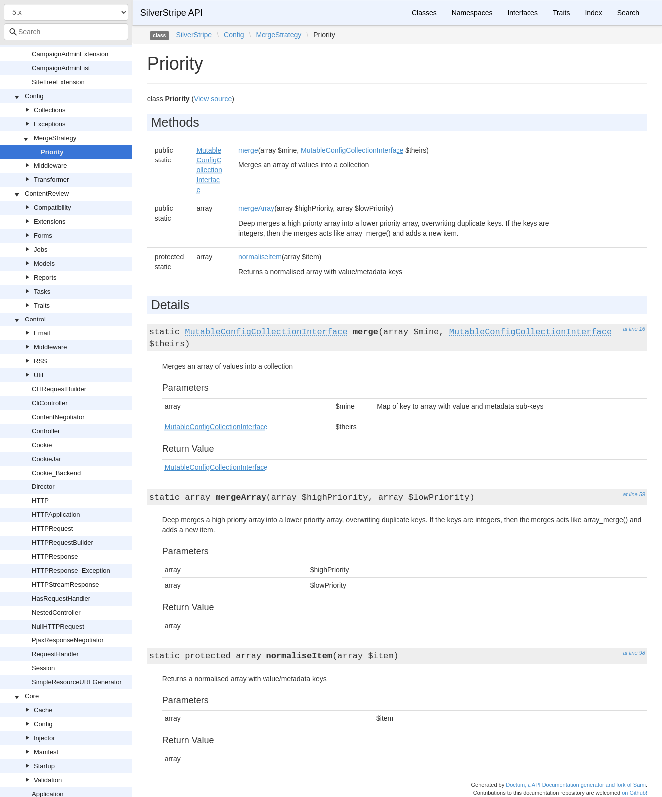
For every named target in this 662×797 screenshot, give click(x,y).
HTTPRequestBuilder (62, 542)
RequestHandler (55, 654)
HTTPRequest (52, 528)
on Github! (634, 793)
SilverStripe (194, 35)
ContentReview (47, 193)
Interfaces (522, 13)
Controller (46, 431)
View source (213, 99)
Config (34, 96)
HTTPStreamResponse (65, 584)
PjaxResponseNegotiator (68, 640)
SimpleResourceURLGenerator (77, 682)
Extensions (50, 221)
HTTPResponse (55, 556)
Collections (50, 110)
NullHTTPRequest (58, 626)
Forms (43, 235)
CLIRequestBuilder (59, 389)
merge (248, 150)
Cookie (42, 445)
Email (42, 333)
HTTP (40, 500)
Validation (48, 780)
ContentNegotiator (58, 417)
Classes (424, 13)
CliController (50, 403)
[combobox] (66, 31)
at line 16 (634, 329)
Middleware (50, 165)
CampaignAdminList (61, 68)
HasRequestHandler (61, 598)
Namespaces (472, 13)
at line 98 (634, 653)
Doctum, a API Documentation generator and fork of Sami (576, 785)
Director (43, 486)
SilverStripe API (171, 13)
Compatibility (52, 207)
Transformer (51, 179)
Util (38, 375)
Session (43, 668)
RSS (40, 361)
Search (628, 13)
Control (35, 319)
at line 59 (634, 494)
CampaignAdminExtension (70, 54)
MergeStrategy (55, 138)
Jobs (40, 249)
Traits (42, 305)
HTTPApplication (56, 514)
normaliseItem (260, 257)
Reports (45, 277)
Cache (43, 710)
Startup (44, 766)
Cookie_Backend (56, 473)
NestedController (56, 612)
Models (44, 263)
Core (32, 696)
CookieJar (46, 459)
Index (593, 13)
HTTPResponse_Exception (71, 570)
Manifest (46, 752)
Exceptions (50, 124)
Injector (44, 738)
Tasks (42, 291)
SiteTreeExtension (58, 82)
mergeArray (256, 208)
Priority (52, 152)
